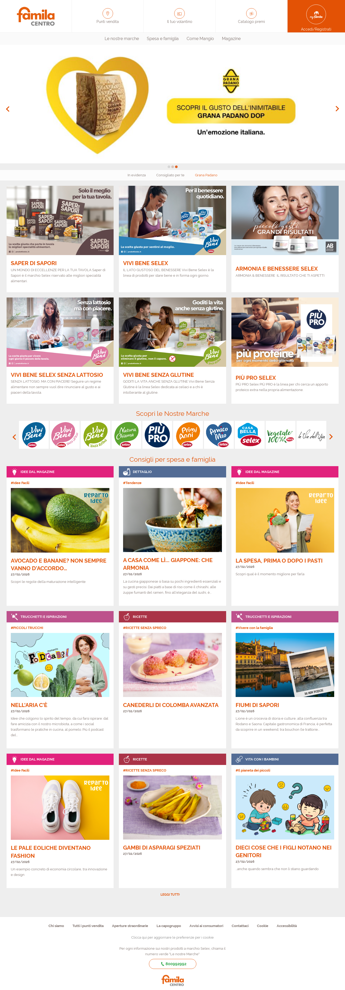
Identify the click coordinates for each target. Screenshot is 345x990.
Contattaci (240, 926)
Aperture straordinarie (130, 926)
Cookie (262, 926)
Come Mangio (200, 38)
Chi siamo (56, 926)
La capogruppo (169, 926)
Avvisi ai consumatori (206, 926)
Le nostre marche (122, 38)
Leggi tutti (170, 894)
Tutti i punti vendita (88, 926)
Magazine (231, 38)
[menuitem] (122, 39)
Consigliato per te (170, 175)
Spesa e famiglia (163, 38)
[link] (60, 536)
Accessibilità (287, 926)
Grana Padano (206, 175)
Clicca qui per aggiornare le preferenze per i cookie (172, 937)
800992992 (172, 964)
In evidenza (137, 175)
